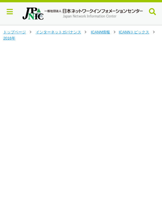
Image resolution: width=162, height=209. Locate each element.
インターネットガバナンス (58, 32)
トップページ (14, 32)
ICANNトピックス (134, 32)
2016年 (9, 38)
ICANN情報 (100, 32)
